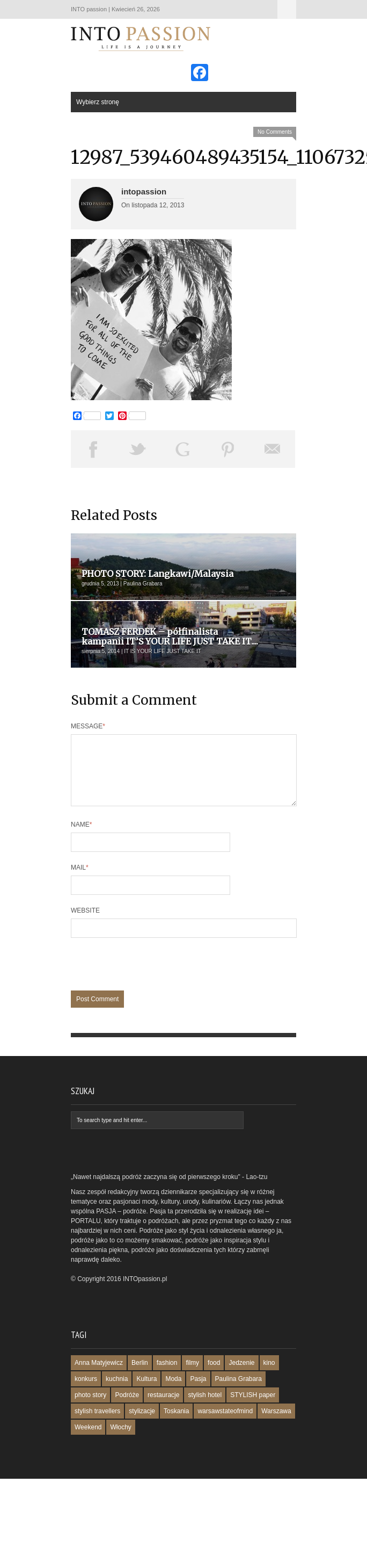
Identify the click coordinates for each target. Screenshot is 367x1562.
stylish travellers (97, 1424)
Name (81, 837)
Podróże (127, 1408)
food (214, 1375)
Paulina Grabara (238, 1391)
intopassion (143, 191)
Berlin (139, 1375)
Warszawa (276, 1424)
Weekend (88, 1440)
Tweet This (138, 449)
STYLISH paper (252, 1408)
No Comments (275, 132)
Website (85, 923)
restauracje (163, 1408)
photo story (90, 1408)
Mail (80, 880)
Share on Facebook (93, 449)
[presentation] (152, 982)
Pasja (198, 1391)
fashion (167, 1375)
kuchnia (117, 1391)
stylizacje (142, 1424)
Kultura (146, 1391)
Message (88, 726)
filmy (192, 1375)
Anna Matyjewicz (99, 1375)
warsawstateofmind (225, 1424)
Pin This (228, 449)
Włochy (120, 1440)
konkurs (86, 1391)
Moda (173, 1391)
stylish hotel (205, 1408)
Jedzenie (241, 1375)
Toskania (176, 1424)
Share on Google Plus (182, 449)
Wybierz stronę (286, 9)
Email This (272, 449)
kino (269, 1375)
